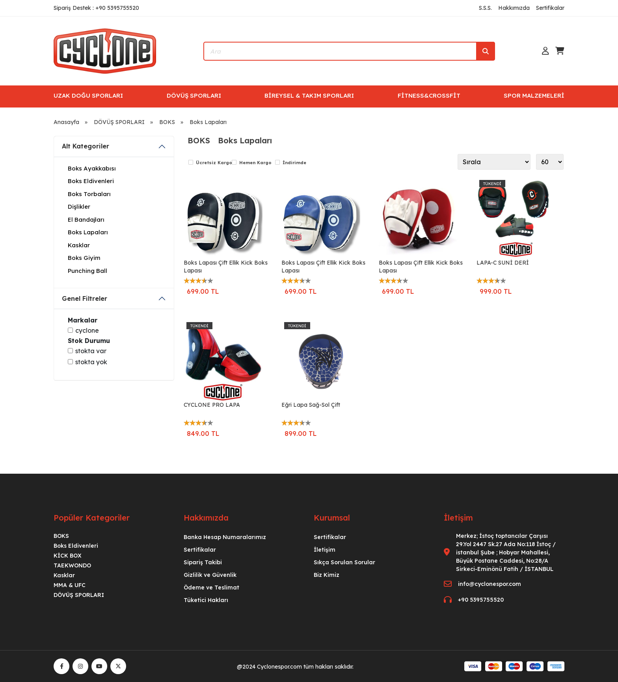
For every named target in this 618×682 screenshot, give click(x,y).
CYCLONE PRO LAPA (212, 404)
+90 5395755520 (481, 599)
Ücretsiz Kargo (214, 162)
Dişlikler (79, 206)
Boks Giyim (84, 257)
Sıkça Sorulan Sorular (344, 562)
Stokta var (90, 351)
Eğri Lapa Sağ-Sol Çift (310, 404)
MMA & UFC (70, 585)
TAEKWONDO (72, 565)
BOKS (167, 122)
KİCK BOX (68, 555)
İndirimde (294, 162)
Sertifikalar (550, 7)
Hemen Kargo (255, 162)
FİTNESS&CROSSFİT (429, 95)
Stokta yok (91, 362)
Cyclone (87, 330)
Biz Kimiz (326, 574)
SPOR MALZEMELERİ (534, 95)
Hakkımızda (514, 7)
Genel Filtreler (84, 298)
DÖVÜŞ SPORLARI (194, 95)
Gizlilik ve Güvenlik (210, 574)
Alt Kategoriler (85, 146)
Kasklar (79, 245)
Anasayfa (66, 122)
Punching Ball (87, 270)
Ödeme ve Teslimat (211, 587)
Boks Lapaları (208, 122)
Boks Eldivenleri (91, 181)
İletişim (324, 549)
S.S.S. (485, 7)
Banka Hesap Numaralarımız (225, 537)
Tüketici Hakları (206, 600)
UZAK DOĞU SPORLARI (88, 95)
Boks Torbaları (89, 194)
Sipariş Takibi (203, 562)
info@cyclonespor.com (489, 583)
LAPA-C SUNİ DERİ (503, 262)
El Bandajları (86, 219)
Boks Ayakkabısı (92, 168)
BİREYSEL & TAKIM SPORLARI (309, 95)
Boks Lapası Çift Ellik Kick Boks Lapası (226, 266)
